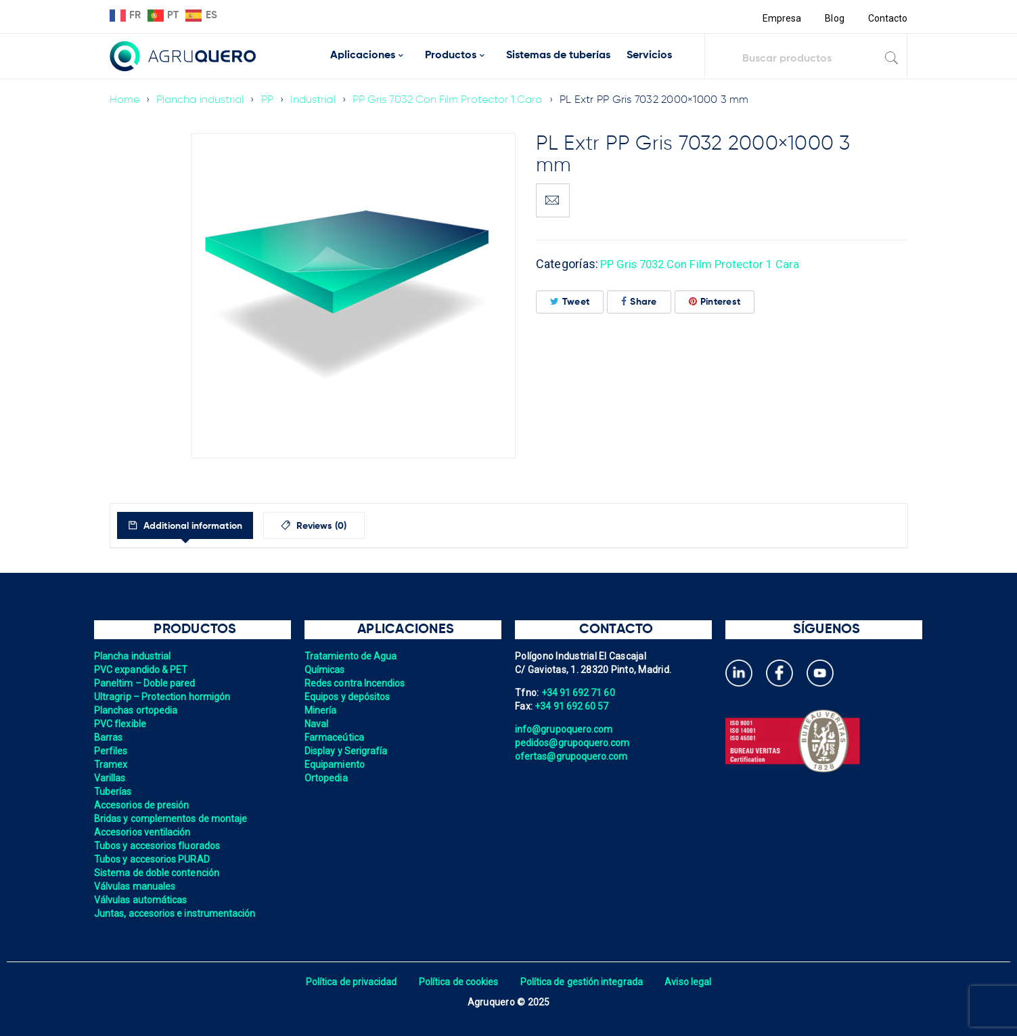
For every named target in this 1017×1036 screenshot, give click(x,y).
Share (639, 302)
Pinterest (715, 302)
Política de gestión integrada (583, 981)
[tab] (196, 525)
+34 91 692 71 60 (579, 692)
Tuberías (113, 791)
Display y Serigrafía (347, 751)
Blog (833, 18)
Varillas (110, 778)
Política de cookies (458, 981)
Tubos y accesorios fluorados (158, 845)
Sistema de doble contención (158, 872)
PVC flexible (121, 723)
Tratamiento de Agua (351, 656)
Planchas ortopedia (137, 710)
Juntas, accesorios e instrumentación (177, 913)
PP (270, 100)
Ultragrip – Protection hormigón (164, 696)
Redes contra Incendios (356, 683)
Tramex (111, 764)
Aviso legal (693, 981)
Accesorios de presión (142, 805)
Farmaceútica (334, 737)
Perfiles (111, 751)
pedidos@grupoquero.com (574, 742)
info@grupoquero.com (565, 729)
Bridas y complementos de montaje (172, 818)
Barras (109, 737)
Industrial (316, 100)
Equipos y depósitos (348, 696)
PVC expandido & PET (142, 669)
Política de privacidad (348, 981)
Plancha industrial (202, 100)
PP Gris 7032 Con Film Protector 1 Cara (454, 100)
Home (125, 100)
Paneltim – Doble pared (146, 683)
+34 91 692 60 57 (572, 706)
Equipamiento (335, 764)
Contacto (887, 18)
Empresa (780, 18)
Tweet (570, 302)
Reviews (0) (346, 526)
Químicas (325, 669)
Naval (316, 723)
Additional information (203, 526)
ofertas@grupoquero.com (573, 756)
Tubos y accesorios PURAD (153, 859)
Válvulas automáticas (141, 899)
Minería (321, 710)
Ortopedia (326, 778)
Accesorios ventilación (144, 832)
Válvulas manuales (135, 886)
